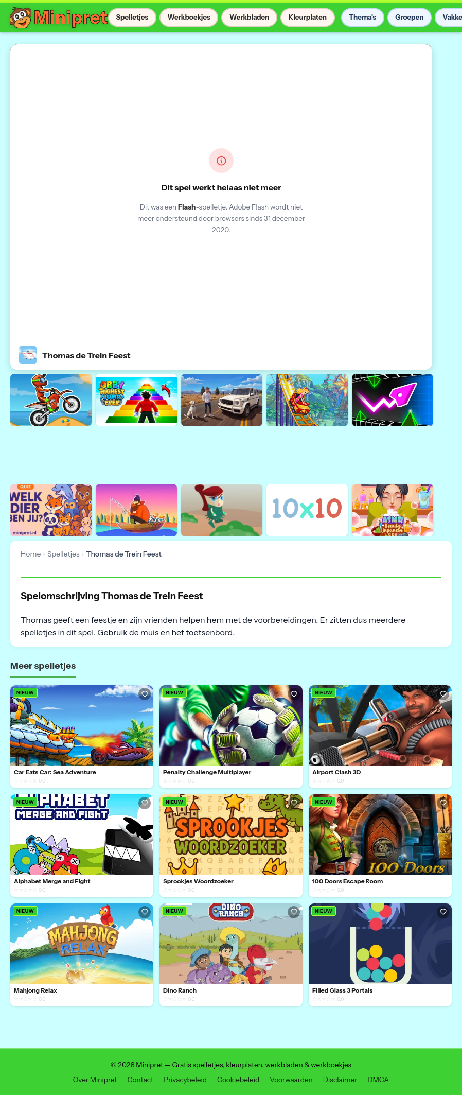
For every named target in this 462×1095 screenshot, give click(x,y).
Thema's (362, 17)
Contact (141, 1079)
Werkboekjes (188, 17)
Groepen (409, 17)
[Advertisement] (197, 453)
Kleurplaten (308, 17)
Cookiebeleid (238, 1079)
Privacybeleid (185, 1079)
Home (31, 554)
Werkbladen (249, 17)
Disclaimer (340, 1079)
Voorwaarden (291, 1079)
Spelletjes (132, 17)
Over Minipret (95, 1079)
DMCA (378, 1079)
